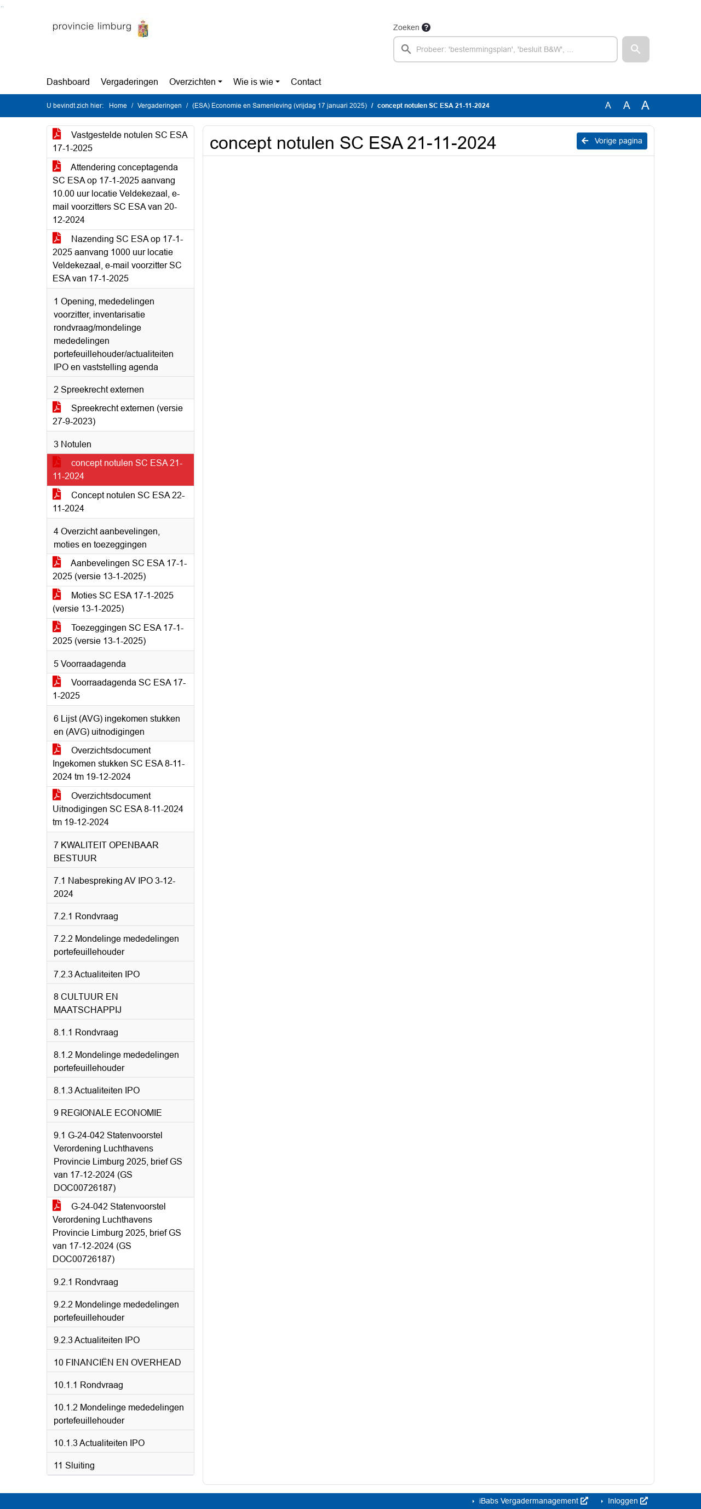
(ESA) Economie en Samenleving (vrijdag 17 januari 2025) (279, 106)
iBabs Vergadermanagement (532, 1500)
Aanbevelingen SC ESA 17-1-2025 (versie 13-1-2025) (120, 569)
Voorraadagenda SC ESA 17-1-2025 (119, 689)
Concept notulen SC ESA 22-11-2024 (119, 502)
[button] (636, 49)
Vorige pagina (612, 140)
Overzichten (192, 82)
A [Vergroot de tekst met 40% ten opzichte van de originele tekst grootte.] (645, 105)
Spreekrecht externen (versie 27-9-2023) (118, 415)
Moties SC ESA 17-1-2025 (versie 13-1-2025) (113, 602)
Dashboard (68, 82)
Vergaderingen (129, 82)
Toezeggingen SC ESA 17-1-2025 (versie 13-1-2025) (118, 634)
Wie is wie (253, 82)
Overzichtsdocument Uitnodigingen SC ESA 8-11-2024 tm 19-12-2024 (118, 809)
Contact (306, 82)
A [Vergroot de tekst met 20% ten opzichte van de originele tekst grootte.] (626, 105)
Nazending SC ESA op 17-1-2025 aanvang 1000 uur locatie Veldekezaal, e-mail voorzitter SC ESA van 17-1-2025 (118, 258)
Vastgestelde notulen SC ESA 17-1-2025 (120, 141)
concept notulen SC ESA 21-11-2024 (117, 469)
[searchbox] (505, 49)
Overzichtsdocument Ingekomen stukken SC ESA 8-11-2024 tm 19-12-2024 (119, 763)
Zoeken (406, 27)
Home (118, 106)
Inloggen (627, 1500)
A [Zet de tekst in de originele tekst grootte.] (608, 105)
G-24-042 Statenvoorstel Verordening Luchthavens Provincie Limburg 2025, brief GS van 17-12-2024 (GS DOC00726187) (117, 1233)
